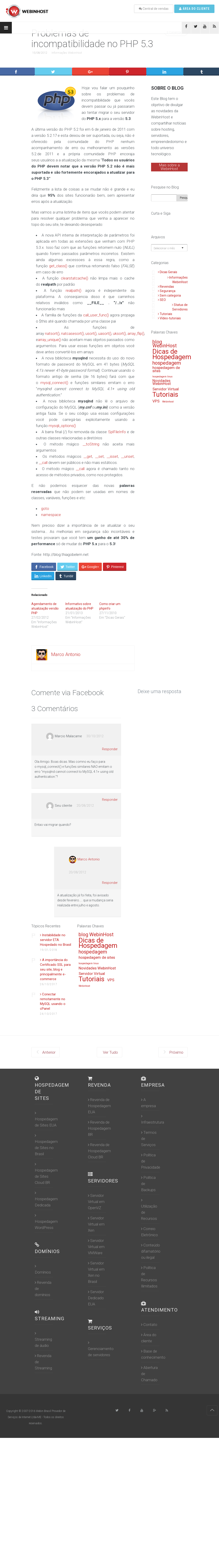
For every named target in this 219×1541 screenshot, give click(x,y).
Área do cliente (194, 8)
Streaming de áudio (43, 1339)
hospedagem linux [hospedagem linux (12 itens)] (162, 376)
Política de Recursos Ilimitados (149, 1276)
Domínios (43, 1269)
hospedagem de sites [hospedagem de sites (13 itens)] (166, 369)
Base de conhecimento (153, 1354)
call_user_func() (96, 315)
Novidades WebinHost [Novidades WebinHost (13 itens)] (161, 382)
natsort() (52, 333)
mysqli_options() (62, 425)
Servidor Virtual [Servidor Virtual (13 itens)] (165, 389)
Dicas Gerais (167, 272)
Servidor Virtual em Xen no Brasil (96, 1272)
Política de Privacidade (150, 1161)
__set (99, 456)
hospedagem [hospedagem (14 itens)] (166, 363)
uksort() (119, 333)
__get (88, 456)
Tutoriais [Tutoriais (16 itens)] (165, 395)
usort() (91, 333)
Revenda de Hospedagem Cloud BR (99, 1150)
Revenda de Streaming (43, 1361)
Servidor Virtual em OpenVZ (96, 1201)
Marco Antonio (65, 654)
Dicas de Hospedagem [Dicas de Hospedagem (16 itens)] (171, 354)
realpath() (73, 290)
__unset (127, 456)
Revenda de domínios (43, 1288)
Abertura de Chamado (149, 1373)
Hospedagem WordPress (46, 1221)
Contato (149, 1324)
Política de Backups (148, 1183)
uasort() (104, 333)
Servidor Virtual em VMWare (96, 1246)
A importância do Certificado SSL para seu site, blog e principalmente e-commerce (55, 969)
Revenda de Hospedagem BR (99, 1128)
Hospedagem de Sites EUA (46, 1119)
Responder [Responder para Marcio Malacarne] (110, 749)
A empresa (148, 1102)
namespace (51, 514)
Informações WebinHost (67, 52)
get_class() (58, 266)
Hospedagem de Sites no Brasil (46, 1144)
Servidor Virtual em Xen (96, 1224)
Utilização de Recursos (149, 1209)
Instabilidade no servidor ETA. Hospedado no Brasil (55, 940)
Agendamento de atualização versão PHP (45, 608)
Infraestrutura (152, 1119)
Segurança (166, 291)
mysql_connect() (54, 382)
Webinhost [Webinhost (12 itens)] (168, 401)
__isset (112, 456)
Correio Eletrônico (149, 1231)
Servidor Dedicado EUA (96, 1297)
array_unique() (49, 339)
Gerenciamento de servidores (101, 1348)
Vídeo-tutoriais (169, 318)
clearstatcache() (74, 278)
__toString (91, 444)
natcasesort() (72, 333)
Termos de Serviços (149, 1138)
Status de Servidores (180, 307)
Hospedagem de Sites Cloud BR (46, 1173)
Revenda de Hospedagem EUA (99, 1105)
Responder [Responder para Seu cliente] (110, 799)
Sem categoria (169, 295)
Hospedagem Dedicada (46, 1199)
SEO (162, 300)
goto (45, 508)
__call (43, 462)
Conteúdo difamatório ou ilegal (150, 1251)
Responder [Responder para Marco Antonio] (110, 883)
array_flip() (135, 333)
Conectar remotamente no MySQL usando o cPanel (52, 1001)
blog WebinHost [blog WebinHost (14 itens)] (164, 343)
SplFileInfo (117, 432)
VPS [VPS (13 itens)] (155, 401)
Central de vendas (154, 8)
